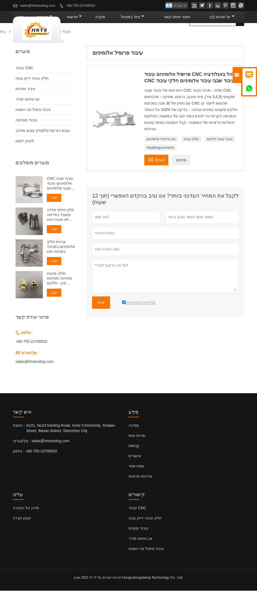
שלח (101, 322)
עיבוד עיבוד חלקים (220, 158)
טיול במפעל (159, 36)
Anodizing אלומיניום (160, 167)
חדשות (114, 36)
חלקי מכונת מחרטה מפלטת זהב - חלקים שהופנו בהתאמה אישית (60, 298)
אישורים (134, 475)
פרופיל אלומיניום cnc (161, 158)
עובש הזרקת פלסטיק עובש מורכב (43, 150)
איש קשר (22, 431)
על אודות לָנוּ (227, 36)
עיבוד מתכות (26, 108)
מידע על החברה (26, 527)
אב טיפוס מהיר (27, 118)
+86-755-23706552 (80, 5)
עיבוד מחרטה (26, 139)
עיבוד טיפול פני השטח (33, 129)
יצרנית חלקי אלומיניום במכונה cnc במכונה (61, 266)
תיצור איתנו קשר (193, 36)
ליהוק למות (25, 160)
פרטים (181, 179)
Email (156, 178)
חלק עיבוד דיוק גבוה (32, 97)
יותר (54, 217)
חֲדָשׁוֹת (133, 465)
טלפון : (18, 470)
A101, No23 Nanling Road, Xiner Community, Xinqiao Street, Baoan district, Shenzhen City (70, 447)
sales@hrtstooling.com (37, 5)
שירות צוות (136, 455)
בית (74, 36)
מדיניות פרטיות (140, 495)
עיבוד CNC (191, 158)
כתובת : (19, 444)
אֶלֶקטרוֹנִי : (21, 460)
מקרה (134, 36)
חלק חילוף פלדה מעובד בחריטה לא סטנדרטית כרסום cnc (60, 234)
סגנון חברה (22, 537)
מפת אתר (136, 485)
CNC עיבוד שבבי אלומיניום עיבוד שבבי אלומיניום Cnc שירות (60, 203)
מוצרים (92, 36)
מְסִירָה (133, 444)
